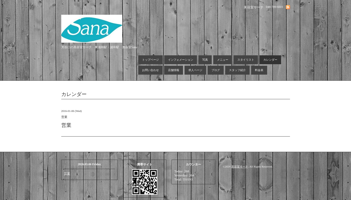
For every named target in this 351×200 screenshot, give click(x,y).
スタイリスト (245, 59)
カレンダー (270, 59)
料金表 (259, 70)
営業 (67, 173)
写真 (205, 59)
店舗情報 (173, 70)
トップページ (150, 59)
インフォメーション (180, 59)
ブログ (215, 70)
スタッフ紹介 (237, 70)
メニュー (222, 59)
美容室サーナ (239, 166)
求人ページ (195, 70)
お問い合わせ (150, 70)
